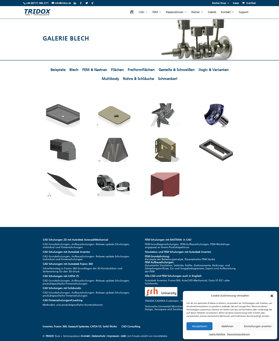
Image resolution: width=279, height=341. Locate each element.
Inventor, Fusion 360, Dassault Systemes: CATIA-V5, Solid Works (80, 326)
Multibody (110, 79)
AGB (123, 336)
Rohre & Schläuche (138, 79)
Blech (73, 70)
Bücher (195, 12)
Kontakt (225, 12)
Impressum (113, 336)
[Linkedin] (75, 3)
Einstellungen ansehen (258, 326)
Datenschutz (98, 336)
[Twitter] (87, 3)
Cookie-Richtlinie (217, 334)
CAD (141, 12)
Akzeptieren (199, 326)
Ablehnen (227, 326)
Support (243, 12)
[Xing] (92, 3)
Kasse (236, 3)
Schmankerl (167, 79)
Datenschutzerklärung (238, 334)
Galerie (212, 12)
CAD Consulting (130, 326)
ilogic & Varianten (213, 70)
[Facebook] (81, 3)
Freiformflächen (141, 70)
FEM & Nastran (94, 70)
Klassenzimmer (174, 12)
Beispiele (58, 70)
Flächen (117, 70)
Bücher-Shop (219, 3)
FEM (155, 12)
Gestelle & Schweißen (177, 70)
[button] (272, 296)
